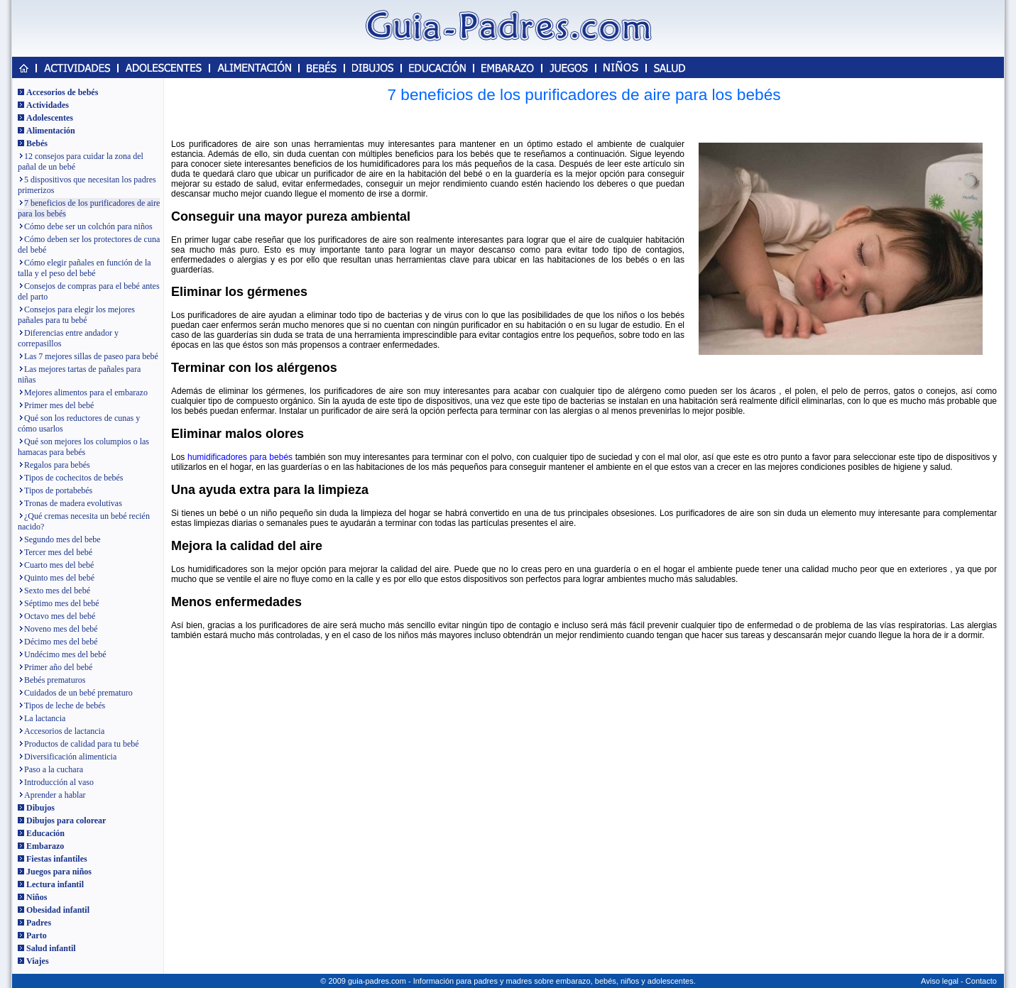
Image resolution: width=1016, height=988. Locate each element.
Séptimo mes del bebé (61, 603)
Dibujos (40, 808)
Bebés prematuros (54, 680)
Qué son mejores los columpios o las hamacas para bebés (83, 447)
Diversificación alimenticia (70, 757)
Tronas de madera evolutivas (73, 503)
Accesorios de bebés (62, 92)
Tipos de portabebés (58, 490)
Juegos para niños (59, 872)
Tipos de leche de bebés (64, 705)
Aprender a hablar (55, 795)
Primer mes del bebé (59, 405)
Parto (36, 935)
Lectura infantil (55, 884)
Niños (36, 897)
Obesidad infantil (57, 910)
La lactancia (44, 718)
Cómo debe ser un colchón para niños (88, 226)
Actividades (47, 105)
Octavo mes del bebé (59, 616)
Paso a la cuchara (53, 769)
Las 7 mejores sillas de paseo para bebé (91, 356)
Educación (45, 833)
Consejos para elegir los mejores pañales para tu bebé (76, 314)
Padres (38, 923)
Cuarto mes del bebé (59, 565)
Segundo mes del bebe (62, 539)
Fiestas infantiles (56, 859)
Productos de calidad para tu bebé (81, 744)
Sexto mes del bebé (57, 590)
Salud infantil (51, 948)
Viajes (37, 961)
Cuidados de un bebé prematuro (78, 693)
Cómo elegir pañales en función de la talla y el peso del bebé (84, 268)
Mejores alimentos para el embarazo (86, 392)
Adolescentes (49, 118)
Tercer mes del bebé (58, 552)
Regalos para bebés (57, 465)
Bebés (37, 143)
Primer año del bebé (58, 667)
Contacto (981, 981)
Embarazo (45, 846)
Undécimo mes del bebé (65, 654)
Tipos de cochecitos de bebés (74, 478)
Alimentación (50, 131)
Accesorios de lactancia (64, 731)
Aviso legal (939, 981)
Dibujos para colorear (66, 820)
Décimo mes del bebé (61, 642)
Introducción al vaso (59, 782)
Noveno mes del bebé (61, 629)
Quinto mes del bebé (59, 578)
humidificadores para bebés (240, 457)
